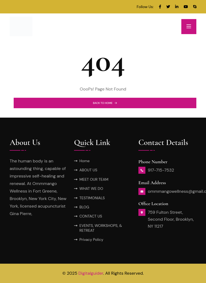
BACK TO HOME (105, 103)
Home (84, 160)
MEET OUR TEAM (93, 179)
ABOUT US (88, 170)
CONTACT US (90, 216)
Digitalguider (90, 273)
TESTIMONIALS (92, 197)
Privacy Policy (91, 239)
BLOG (84, 207)
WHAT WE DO (91, 188)
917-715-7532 (161, 170)
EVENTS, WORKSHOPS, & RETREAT (100, 228)
